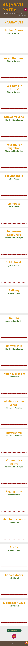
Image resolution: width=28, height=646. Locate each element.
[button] (14, 630)
